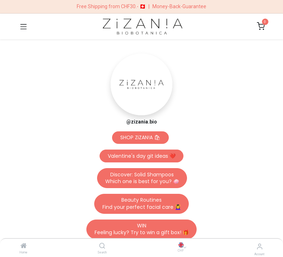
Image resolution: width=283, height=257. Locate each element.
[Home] (23, 246)
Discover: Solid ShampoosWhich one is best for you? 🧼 (142, 178)
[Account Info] (259, 246)
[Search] (102, 246)
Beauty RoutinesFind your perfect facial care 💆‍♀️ (141, 203)
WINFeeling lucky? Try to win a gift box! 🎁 (142, 229)
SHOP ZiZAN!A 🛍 (140, 137)
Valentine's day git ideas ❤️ (142, 156)
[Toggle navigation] (24, 26)
